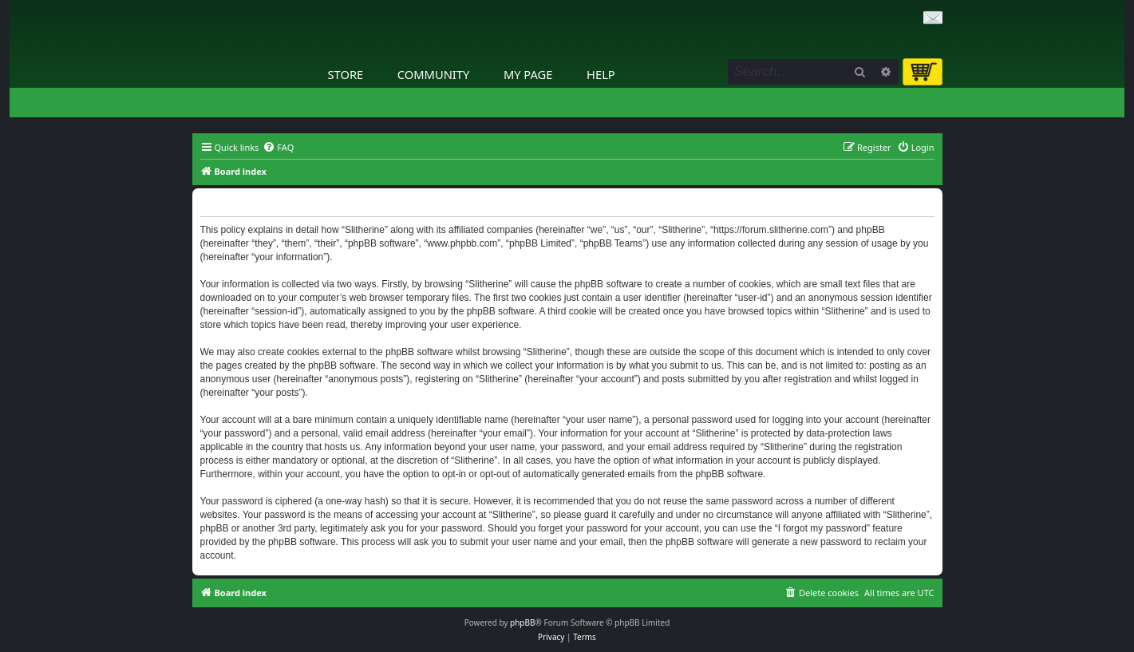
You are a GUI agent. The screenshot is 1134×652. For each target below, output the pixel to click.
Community (433, 74)
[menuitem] (278, 147)
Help (601, 74)
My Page (528, 74)
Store (346, 74)
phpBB (522, 622)
